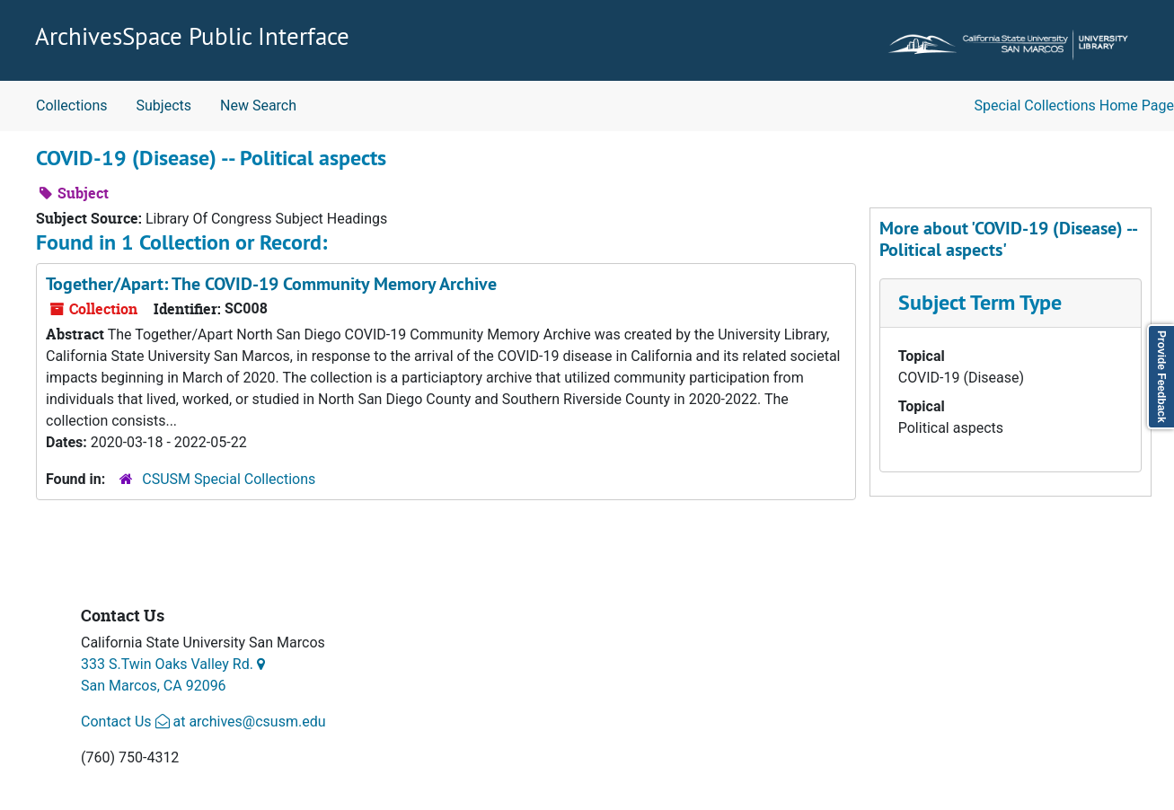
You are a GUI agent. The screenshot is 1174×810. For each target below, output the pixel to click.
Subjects (164, 105)
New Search (258, 105)
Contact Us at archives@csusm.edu (203, 721)
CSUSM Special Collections (228, 479)
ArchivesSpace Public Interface (192, 36)
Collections (72, 105)
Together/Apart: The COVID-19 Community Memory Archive (271, 283)
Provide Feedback (1161, 376)
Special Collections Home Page (1075, 105)
